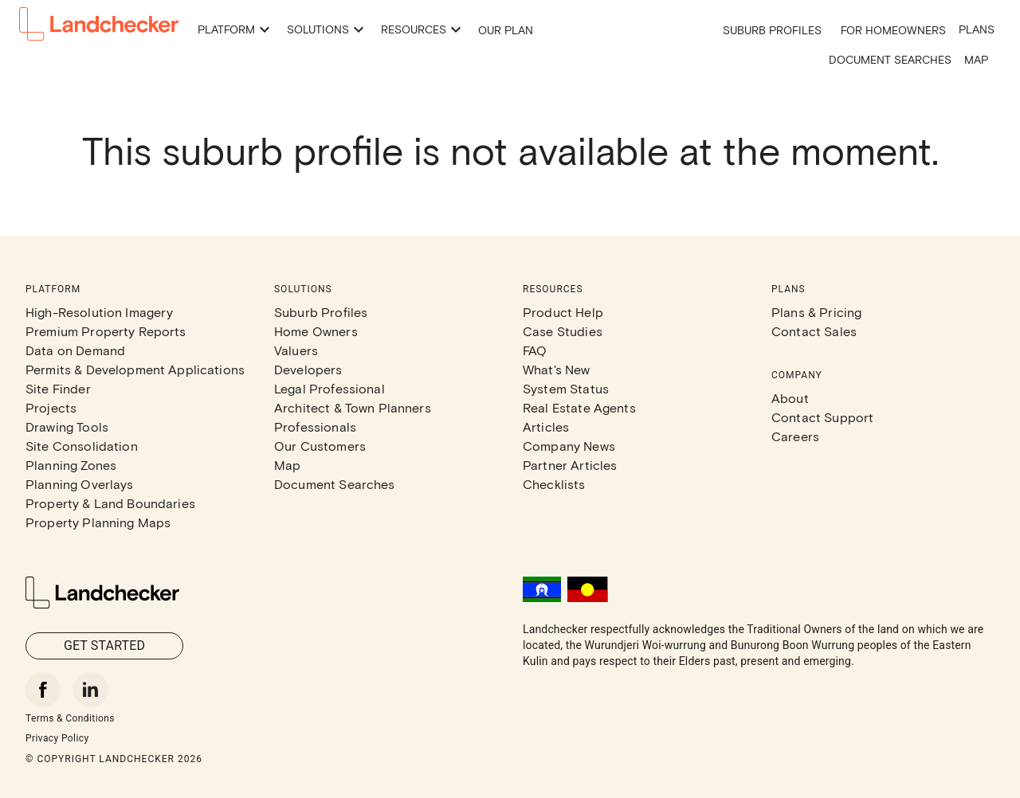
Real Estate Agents (579, 407)
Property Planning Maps (98, 522)
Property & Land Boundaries (110, 502)
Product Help (563, 311)
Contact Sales (814, 330)
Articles (546, 426)
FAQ (535, 350)
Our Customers (320, 445)
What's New (556, 369)
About (790, 397)
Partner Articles (570, 464)
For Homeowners (893, 30)
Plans (976, 29)
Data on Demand (75, 350)
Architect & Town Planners (352, 407)
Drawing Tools (67, 426)
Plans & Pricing (816, 311)
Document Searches (890, 59)
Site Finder (58, 388)
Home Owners (316, 330)
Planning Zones (71, 464)
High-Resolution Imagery (99, 311)
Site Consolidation (82, 445)
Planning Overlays (80, 483)
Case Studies (562, 330)
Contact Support (822, 416)
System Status (566, 388)
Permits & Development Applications (135, 369)
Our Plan (505, 30)
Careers (795, 436)
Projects (51, 407)
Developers (308, 369)
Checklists (554, 483)
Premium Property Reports (106, 330)
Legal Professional (329, 388)
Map (976, 59)
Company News (569, 445)
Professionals (315, 426)
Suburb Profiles (772, 30)
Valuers (296, 350)
